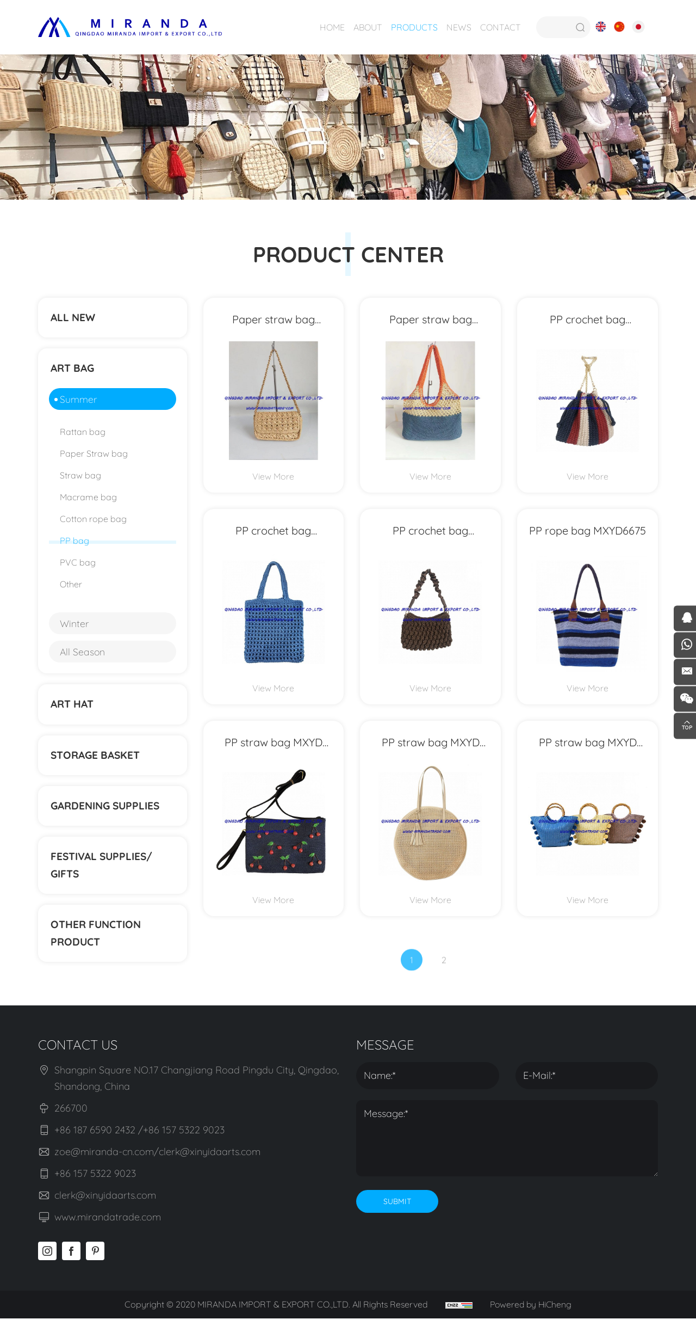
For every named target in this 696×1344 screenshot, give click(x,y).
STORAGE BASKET (98, 768)
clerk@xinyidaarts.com (105, 1221)
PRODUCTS (413, 27)
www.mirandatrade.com (107, 1243)
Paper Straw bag (94, 461)
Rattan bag (82, 439)
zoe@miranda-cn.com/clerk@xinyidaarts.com (157, 1177)
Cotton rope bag (93, 526)
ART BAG (74, 374)
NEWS (457, 27)
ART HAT (74, 713)
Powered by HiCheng (531, 1330)
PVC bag (78, 569)
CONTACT (499, 27)
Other (71, 591)
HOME (331, 27)
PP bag (74, 548)
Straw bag (80, 482)
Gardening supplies (108, 822)
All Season (83, 659)
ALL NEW (74, 319)
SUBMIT (397, 1227)
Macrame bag (88, 504)
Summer (78, 406)
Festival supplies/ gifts (104, 885)
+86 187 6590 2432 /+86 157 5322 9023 (139, 1156)
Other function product (98, 957)
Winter (75, 630)
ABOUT (366, 27)
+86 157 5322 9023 (95, 1199)
